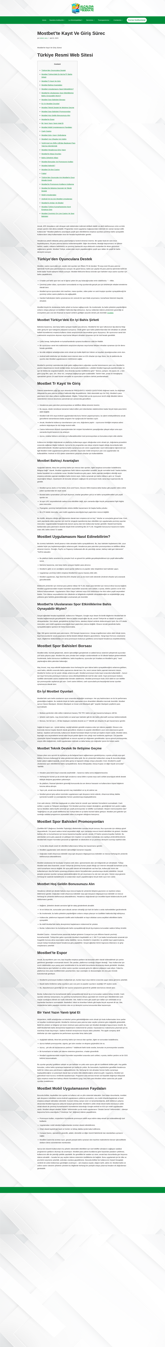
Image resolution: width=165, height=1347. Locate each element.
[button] (64, 21)
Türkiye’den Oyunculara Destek (54, 74)
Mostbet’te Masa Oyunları (52, 171)
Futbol (44, 192)
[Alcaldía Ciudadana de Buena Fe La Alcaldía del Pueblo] (82, 8)
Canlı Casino (47, 146)
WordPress (43, 1344)
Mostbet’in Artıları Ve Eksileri (53, 227)
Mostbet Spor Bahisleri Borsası (54, 109)
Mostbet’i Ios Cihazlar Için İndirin (55, 155)
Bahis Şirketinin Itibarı (50, 175)
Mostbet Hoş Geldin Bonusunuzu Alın (57, 129)
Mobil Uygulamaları (49, 218)
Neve (19, 1344)
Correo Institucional (138, 21)
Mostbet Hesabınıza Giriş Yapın (54, 166)
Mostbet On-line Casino (51, 188)
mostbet (48, 348)
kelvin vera (44, 41)
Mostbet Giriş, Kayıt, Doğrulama (55, 151)
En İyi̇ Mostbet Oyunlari (51, 114)
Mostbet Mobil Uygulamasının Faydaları (58, 142)
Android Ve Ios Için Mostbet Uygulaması (58, 223)
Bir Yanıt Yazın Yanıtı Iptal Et (53, 138)
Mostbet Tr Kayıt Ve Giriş (52, 86)
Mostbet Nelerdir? (49, 183)
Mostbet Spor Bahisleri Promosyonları (57, 125)
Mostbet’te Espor (48, 134)
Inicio (42, 22)
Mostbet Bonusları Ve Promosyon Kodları (58, 179)
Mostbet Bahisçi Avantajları (53, 90)
